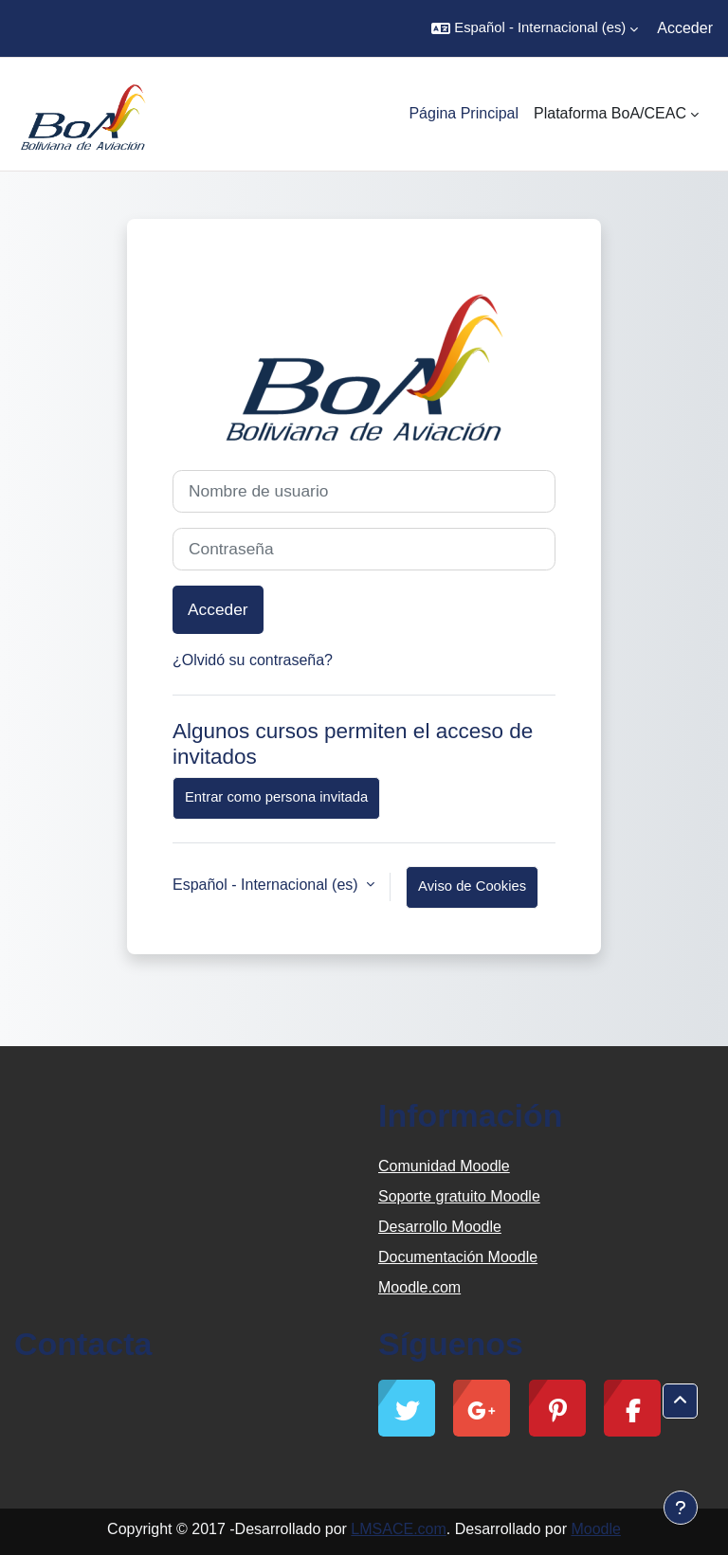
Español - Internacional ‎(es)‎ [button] (267, 885)
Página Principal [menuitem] (464, 113)
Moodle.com (419, 1287)
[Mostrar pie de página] (681, 1508)
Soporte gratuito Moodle (459, 1196)
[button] (534, 28)
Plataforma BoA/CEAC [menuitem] (610, 113)
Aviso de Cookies (472, 886)
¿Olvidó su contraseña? (253, 660)
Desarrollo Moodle (439, 1227)
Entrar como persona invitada (276, 797)
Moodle (595, 1529)
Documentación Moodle (457, 1257)
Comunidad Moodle (444, 1166)
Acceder (685, 28)
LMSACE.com (398, 1529)
